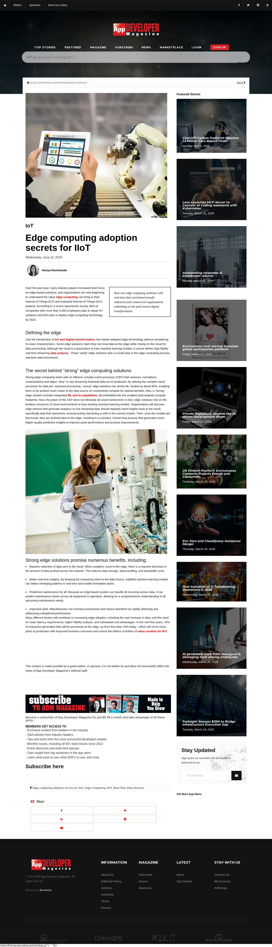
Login (197, 47)
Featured (73, 47)
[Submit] (264, 63)
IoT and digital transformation (75, 339)
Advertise (107, 894)
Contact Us (221, 874)
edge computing (67, 297)
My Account (222, 881)
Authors (106, 887)
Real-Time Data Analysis (129, 787)
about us (107, 874)
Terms (105, 901)
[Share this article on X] (125, 810)
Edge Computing (95, 787)
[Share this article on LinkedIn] (62, 819)
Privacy (106, 907)
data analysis (59, 353)
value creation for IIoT (152, 631)
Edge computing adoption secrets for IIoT (58, 787)
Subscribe (124, 47)
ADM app (220, 887)
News (146, 47)
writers (17, 5)
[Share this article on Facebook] (62, 810)
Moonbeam (45, 890)
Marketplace (171, 47)
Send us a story (57, 5)
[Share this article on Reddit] (125, 819)
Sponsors (145, 887)
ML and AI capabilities (82, 395)
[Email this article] (62, 827)
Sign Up (219, 47)
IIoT (109, 787)
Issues (143, 881)
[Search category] (244, 62)
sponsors (34, 5)
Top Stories (45, 47)
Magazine (98, 47)
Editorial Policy (111, 881)
